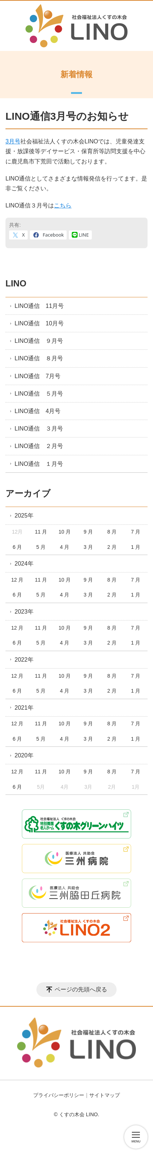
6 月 (17, 547)
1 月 (135, 547)
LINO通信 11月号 (39, 306)
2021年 (24, 708)
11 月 (41, 532)
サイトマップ (104, 1095)
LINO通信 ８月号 (39, 358)
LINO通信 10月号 (39, 323)
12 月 (17, 580)
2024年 (24, 563)
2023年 (24, 612)
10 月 (65, 532)
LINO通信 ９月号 (39, 341)
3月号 (12, 141)
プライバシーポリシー (58, 1095)
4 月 (65, 547)
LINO (15, 283)
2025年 (24, 515)
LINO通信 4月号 (37, 411)
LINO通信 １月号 (39, 464)
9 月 (88, 532)
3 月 (88, 547)
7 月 (135, 532)
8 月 (112, 532)
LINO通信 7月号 (37, 376)
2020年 (24, 755)
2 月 (112, 547)
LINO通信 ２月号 (39, 446)
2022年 (24, 660)
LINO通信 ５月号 (39, 394)
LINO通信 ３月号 (39, 428)
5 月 (41, 547)
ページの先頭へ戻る (81, 989)
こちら (62, 205)
